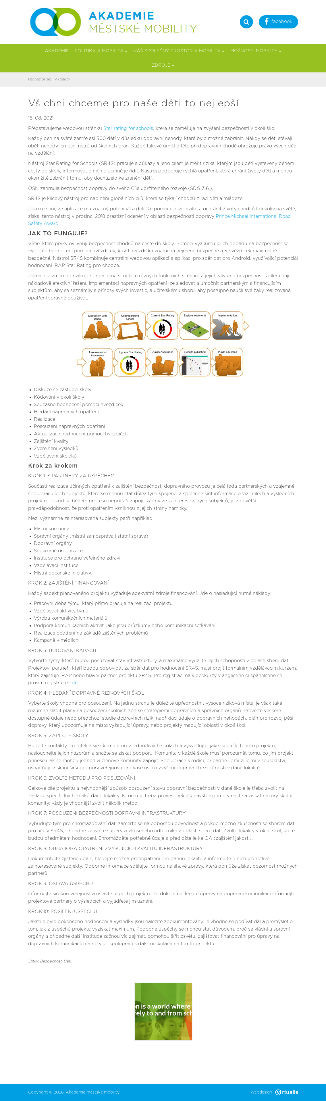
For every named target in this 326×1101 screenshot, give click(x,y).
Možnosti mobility (255, 51)
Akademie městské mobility (92, 1092)
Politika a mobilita (101, 51)
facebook (278, 22)
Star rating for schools (128, 128)
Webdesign (274, 1092)
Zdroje (163, 65)
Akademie (57, 51)
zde (73, 683)
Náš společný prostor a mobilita (179, 51)
